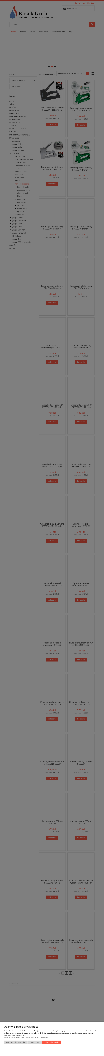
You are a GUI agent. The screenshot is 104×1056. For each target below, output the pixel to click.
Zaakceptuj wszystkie (51, 1042)
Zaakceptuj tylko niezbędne (15, 1042)
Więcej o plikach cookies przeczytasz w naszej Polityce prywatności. (26, 1037)
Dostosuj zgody (34, 1042)
